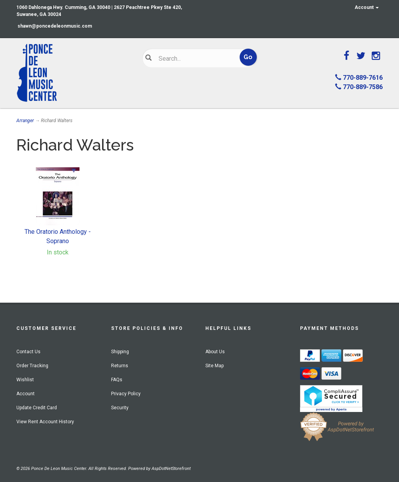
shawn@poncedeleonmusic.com (55, 26)
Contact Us (28, 351)
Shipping (120, 351)
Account (367, 7)
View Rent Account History (45, 421)
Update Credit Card (36, 407)
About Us (215, 351)
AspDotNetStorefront (171, 468)
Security (120, 407)
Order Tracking (32, 365)
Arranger (25, 120)
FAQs (116, 379)
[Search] (195, 58)
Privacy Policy (126, 393)
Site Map (214, 365)
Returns (119, 365)
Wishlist (25, 379)
